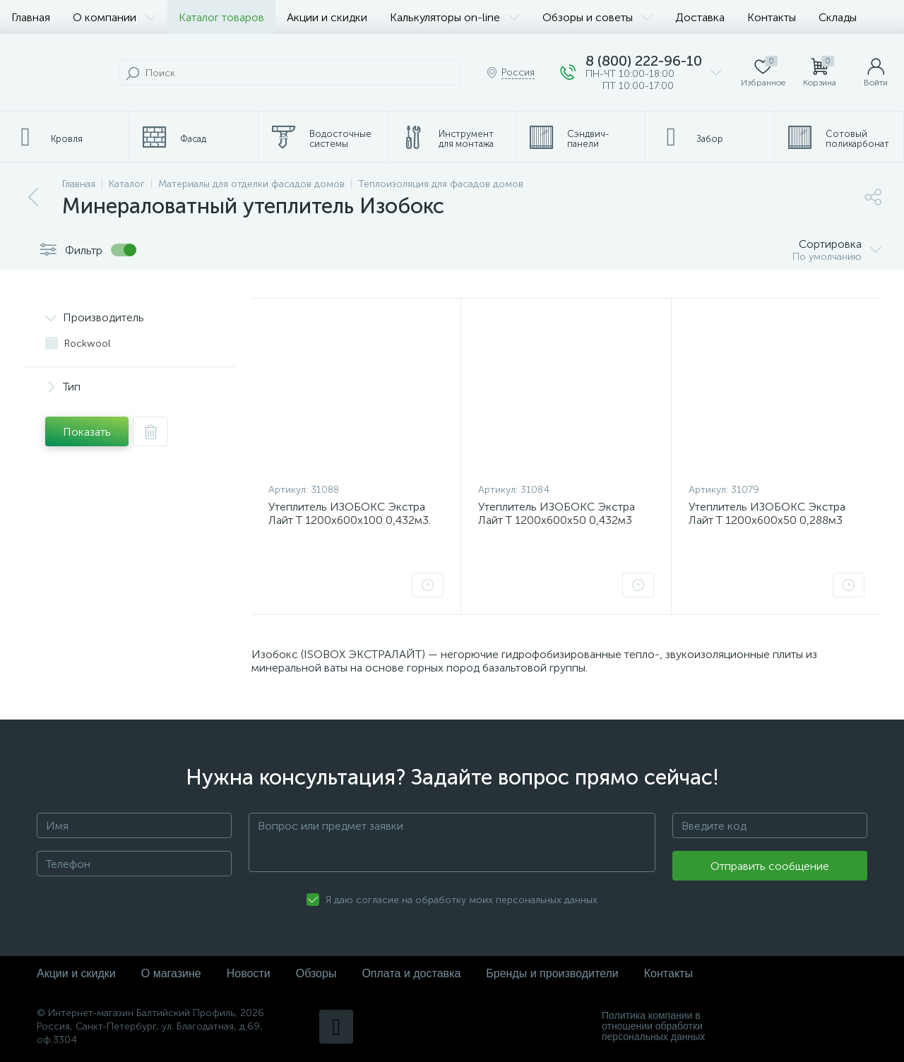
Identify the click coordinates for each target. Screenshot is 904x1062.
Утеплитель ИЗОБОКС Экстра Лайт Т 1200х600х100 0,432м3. (349, 513)
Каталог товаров (221, 17)
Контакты (771, 17)
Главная (30, 17)
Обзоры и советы (597, 17)
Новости (248, 973)
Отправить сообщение (769, 866)
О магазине (171, 973)
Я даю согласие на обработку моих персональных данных (461, 900)
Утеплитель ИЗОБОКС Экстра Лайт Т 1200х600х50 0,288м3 (767, 513)
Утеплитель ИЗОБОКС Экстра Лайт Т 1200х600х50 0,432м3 (556, 513)
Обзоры (316, 973)
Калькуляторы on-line (455, 17)
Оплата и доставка (411, 973)
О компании (114, 17)
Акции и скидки (327, 17)
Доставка (700, 17)
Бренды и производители (552, 973)
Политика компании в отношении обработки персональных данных (653, 1026)
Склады (838, 17)
